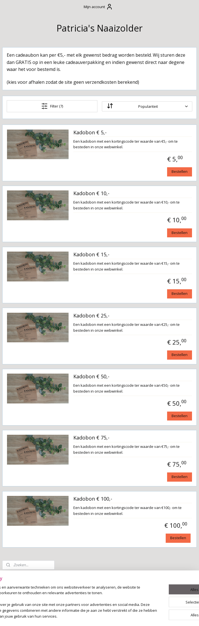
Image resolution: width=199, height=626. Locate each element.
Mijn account (98, 6)
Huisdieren (18, 339)
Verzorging (19, 236)
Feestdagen (19, 283)
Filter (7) (95, 120)
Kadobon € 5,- (146, 147)
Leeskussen (23, 226)
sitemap (83, 616)
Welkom (15, 137)
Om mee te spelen (26, 264)
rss (95, 616)
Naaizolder (15, 401)
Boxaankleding (22, 245)
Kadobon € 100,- (149, 548)
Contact (15, 146)
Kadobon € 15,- (148, 280)
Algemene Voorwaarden (21, 158)
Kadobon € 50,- (148, 414)
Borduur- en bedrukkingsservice (27, 351)
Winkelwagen (22, 100)
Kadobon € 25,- (148, 347)
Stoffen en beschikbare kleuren (20, 368)
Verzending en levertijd (22, 172)
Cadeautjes (18, 193)
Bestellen (180, 191)
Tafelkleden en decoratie (22, 308)
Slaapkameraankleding (30, 255)
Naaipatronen (22, 382)
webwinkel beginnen (116, 616)
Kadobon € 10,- (148, 214)
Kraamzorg (19, 321)
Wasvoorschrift (23, 184)
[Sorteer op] (161, 120)
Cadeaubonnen (27, 203)
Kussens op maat (25, 273)
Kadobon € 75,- (148, 481)
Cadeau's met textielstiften (25, 214)
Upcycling (17, 330)
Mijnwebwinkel (165, 616)
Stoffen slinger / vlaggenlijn (24, 294)
